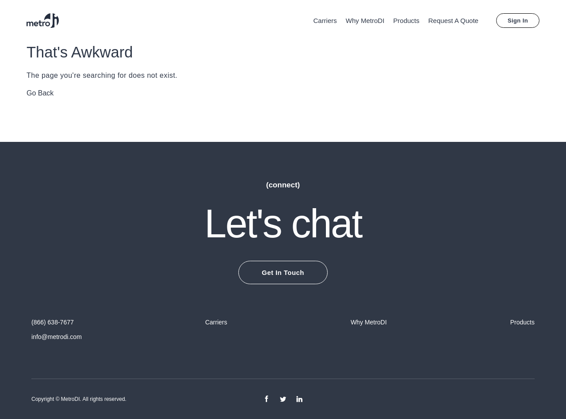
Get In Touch (283, 272)
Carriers (325, 20)
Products (406, 20)
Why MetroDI (365, 20)
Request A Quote (453, 20)
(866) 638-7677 (52, 322)
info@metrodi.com (56, 336)
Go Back (40, 93)
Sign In (518, 20)
